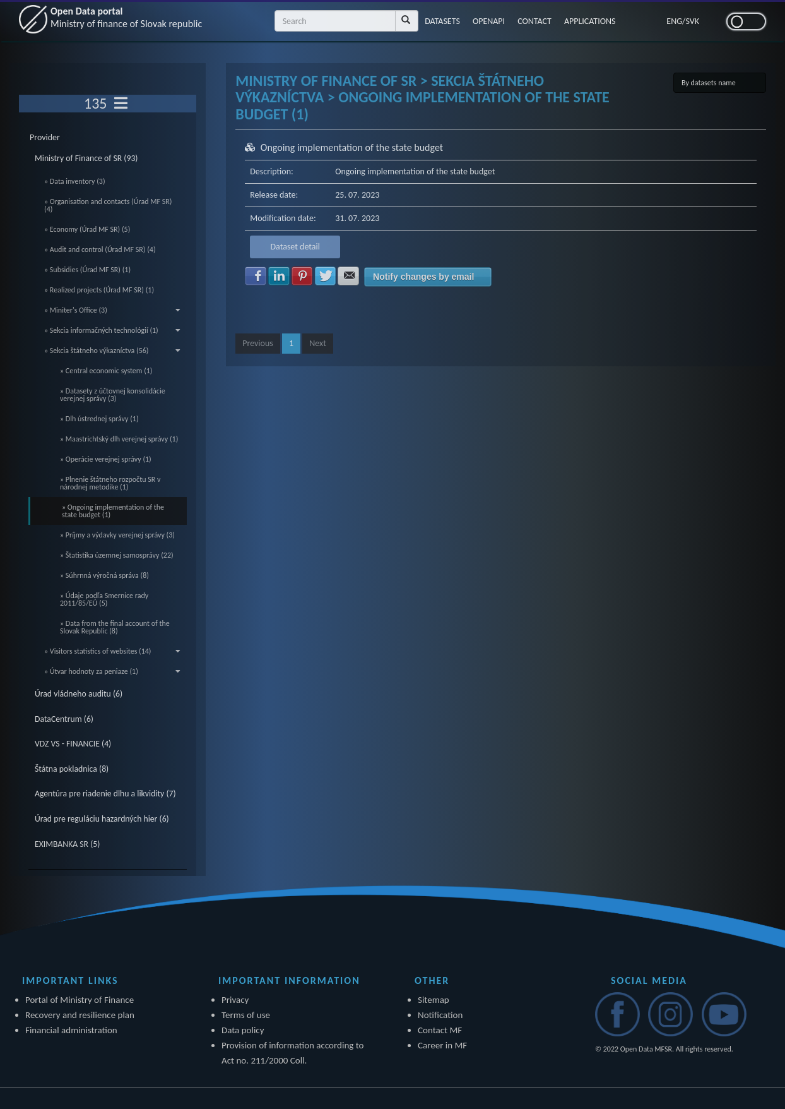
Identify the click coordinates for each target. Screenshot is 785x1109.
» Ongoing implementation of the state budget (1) (113, 511)
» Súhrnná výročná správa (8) (104, 575)
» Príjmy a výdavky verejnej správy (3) (117, 535)
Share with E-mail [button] (348, 276)
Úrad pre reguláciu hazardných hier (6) (102, 818)
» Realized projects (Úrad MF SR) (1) (99, 289)
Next (317, 343)
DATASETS (442, 21)
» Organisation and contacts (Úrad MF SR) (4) (108, 205)
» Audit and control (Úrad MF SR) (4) (100, 249)
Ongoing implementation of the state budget (352, 147)
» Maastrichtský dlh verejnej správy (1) (119, 439)
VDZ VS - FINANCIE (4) (73, 743)
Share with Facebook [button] (255, 276)
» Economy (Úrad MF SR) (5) (87, 229)
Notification (440, 1015)
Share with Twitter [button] (325, 276)
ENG (674, 21)
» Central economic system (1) (106, 370)
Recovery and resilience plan (79, 1015)
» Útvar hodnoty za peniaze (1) (112, 671)
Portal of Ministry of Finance (79, 999)
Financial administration (71, 1030)
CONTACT (534, 21)
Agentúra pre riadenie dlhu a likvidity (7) (105, 793)
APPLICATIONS (590, 21)
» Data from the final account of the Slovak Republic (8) (115, 627)
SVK (693, 21)
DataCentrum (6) (64, 719)
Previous (257, 343)
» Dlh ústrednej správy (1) (99, 418)
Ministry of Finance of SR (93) (86, 158)
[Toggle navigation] (120, 103)
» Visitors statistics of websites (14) (112, 651)
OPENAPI (489, 21)
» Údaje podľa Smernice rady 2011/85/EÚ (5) (104, 599)
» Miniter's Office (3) (112, 310)
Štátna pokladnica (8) (72, 769)
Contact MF (440, 1030)
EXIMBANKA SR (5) (67, 844)
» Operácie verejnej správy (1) (105, 459)
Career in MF (442, 1045)
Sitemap (433, 999)
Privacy (235, 999)
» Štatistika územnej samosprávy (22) (117, 555)
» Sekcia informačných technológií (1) (112, 330)
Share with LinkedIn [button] (279, 276)
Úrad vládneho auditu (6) (78, 693)
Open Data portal (126, 17)
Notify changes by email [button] (423, 277)
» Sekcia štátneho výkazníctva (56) (112, 350)
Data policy (242, 1030)
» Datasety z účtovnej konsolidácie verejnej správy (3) (112, 395)
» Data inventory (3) (74, 181)
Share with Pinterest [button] (302, 276)
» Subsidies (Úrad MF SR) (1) (87, 269)
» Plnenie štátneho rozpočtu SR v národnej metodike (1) (110, 483)
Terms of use (245, 1015)
